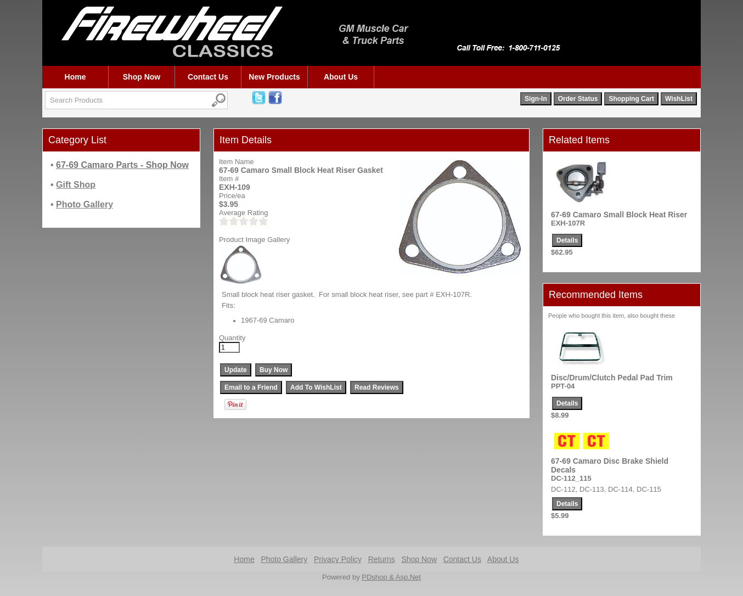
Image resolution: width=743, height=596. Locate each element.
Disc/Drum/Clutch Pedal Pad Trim (612, 377)
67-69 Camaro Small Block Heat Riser (619, 214)
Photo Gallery (284, 559)
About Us (341, 76)
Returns (381, 559)
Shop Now (141, 76)
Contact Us (208, 76)
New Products (274, 76)
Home (75, 76)
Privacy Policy (338, 559)
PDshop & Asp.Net (391, 577)
